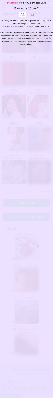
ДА (22, 14)
